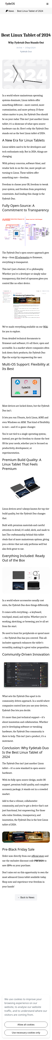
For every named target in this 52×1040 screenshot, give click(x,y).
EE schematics (22, 257)
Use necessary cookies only (26, 1032)
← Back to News (26, 897)
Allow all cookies (25, 1024)
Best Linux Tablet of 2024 (30, 11)
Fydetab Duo (26, 51)
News (10, 11)
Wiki (45, 326)
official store (37, 856)
